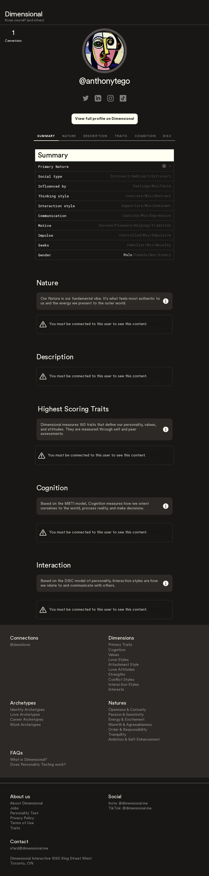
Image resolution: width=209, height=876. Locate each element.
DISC (167, 136)
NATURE (69, 136)
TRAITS (121, 136)
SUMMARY (46, 136)
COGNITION (145, 136)
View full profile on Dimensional (104, 119)
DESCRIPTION (95, 136)
